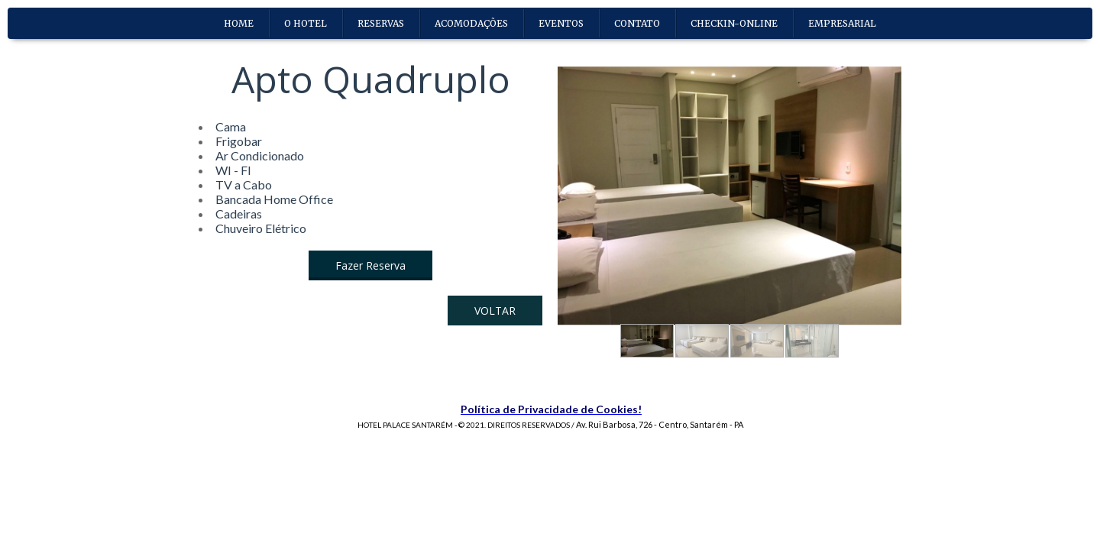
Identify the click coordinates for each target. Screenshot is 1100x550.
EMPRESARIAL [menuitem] (842, 23)
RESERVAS (381, 23)
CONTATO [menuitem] (637, 23)
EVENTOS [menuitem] (561, 23)
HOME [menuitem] (239, 23)
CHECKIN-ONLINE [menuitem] (734, 23)
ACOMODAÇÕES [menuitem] (471, 23)
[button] (370, 265)
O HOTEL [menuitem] (305, 23)
